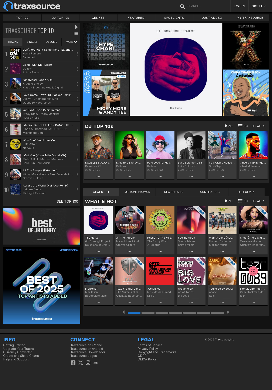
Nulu (212, 295)
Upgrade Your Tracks (18, 349)
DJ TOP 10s (60, 18)
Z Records (153, 244)
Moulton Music (218, 244)
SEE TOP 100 (67, 201)
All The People (125, 237)
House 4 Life (31, 117)
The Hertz (91, 237)
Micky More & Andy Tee (39, 174)
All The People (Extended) (40, 170)
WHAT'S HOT (101, 201)
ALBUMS (51, 41)
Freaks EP (91, 288)
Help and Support (15, 359)
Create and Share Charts (21, 356)
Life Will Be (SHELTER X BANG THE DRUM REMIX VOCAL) (61, 125)
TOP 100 (22, 18)
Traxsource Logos (83, 356)
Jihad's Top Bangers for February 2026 (253, 162)
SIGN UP (259, 6)
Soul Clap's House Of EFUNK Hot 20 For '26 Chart (222, 162)
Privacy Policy (148, 349)
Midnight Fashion (34, 193)
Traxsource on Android (86, 349)
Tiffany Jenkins (49, 113)
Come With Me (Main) (37, 64)
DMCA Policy (147, 359)
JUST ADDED (212, 18)
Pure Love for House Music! (160, 162)
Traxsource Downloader (87, 352)
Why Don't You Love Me (39, 140)
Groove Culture (33, 178)
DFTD (150, 295)
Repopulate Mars (96, 295)
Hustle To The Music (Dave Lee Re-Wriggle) (160, 237)
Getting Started (14, 345)
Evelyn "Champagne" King (40, 98)
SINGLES (32, 41)
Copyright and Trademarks (157, 352)
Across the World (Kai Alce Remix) (45, 185)
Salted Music (186, 244)
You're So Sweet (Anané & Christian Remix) (222, 288)
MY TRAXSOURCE (250, 18)
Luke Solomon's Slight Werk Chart (191, 162)
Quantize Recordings (37, 102)
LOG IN (239, 6)
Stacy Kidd (30, 113)
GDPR (142, 356)
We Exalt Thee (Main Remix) (41, 110)
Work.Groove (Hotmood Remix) (222, 237)
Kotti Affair (30, 144)
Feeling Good (186, 237)
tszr (242, 295)
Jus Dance (153, 288)
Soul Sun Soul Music (37, 163)
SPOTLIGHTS (174, 18)
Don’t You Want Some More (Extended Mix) (51, 49)
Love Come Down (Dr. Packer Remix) (47, 95)
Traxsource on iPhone (86, 345)
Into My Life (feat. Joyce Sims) (253, 288)
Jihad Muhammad (35, 129)
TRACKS (12, 41)
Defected (29, 57)
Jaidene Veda (32, 189)
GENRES (98, 18)
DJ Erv (27, 68)
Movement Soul (33, 132)
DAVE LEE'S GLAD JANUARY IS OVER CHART (98, 162)
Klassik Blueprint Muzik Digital (43, 87)
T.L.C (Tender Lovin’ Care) (129, 288)
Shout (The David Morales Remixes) (253, 237)
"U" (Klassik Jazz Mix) (37, 79)
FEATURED (136, 18)
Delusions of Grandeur (98, 244)
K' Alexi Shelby (33, 83)
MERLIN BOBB (57, 129)
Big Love (183, 295)
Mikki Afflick (31, 159)
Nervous (28, 147)
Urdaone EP (185, 288)
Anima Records (33, 72)
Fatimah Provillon (68, 174)
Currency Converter (17, 352)
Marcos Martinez (51, 159)
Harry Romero (32, 53)
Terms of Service (150, 345)
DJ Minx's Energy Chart (129, 162)
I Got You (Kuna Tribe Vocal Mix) (44, 155)
